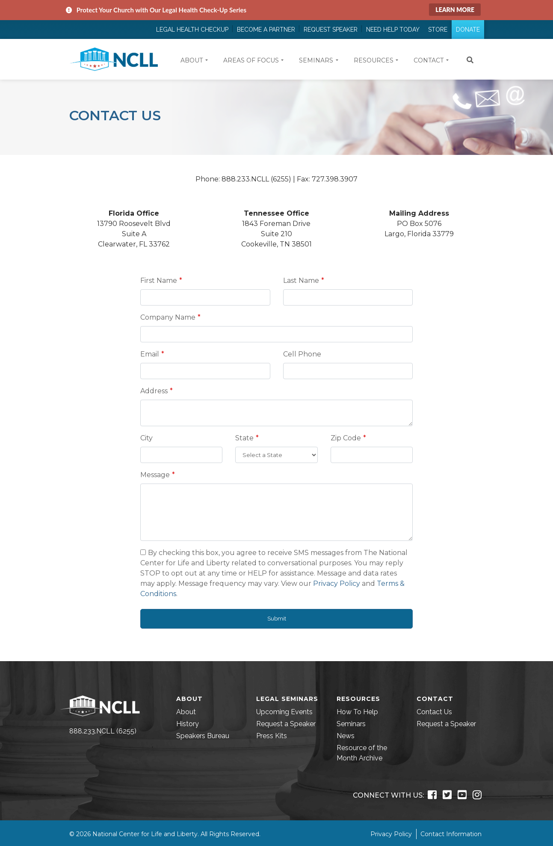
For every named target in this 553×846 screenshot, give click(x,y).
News (346, 736)
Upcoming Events (284, 712)
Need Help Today (393, 29)
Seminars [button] (316, 60)
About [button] (191, 60)
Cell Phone (302, 354)
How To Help (357, 712)
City (146, 438)
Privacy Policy (336, 583)
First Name (158, 280)
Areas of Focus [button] (251, 60)
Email (149, 354)
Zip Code (346, 438)
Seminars (351, 724)
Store (437, 29)
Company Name (167, 317)
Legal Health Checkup (192, 29)
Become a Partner (266, 29)
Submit (276, 618)
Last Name (301, 280)
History (187, 724)
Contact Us (434, 712)
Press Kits (271, 736)
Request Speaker (331, 29)
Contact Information (451, 834)
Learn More (454, 9)
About (186, 712)
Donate (468, 29)
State (244, 438)
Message (155, 475)
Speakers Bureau (202, 736)
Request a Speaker (286, 724)
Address (154, 391)
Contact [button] (429, 60)
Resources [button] (373, 60)
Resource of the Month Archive (362, 753)
